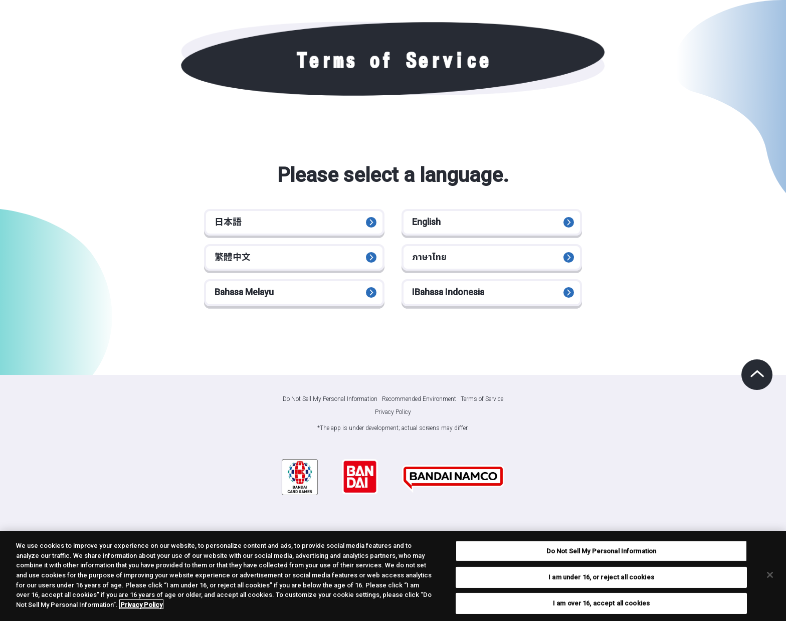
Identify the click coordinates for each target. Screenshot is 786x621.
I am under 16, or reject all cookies (601, 579)
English (427, 223)
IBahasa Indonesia (450, 299)
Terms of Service (482, 406)
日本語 (229, 223)
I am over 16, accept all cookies (601, 605)
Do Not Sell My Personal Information (330, 406)
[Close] (770, 577)
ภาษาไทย (430, 261)
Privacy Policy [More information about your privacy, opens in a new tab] (141, 607)
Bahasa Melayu (246, 299)
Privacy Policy (393, 419)
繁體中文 (234, 261)
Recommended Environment (419, 406)
